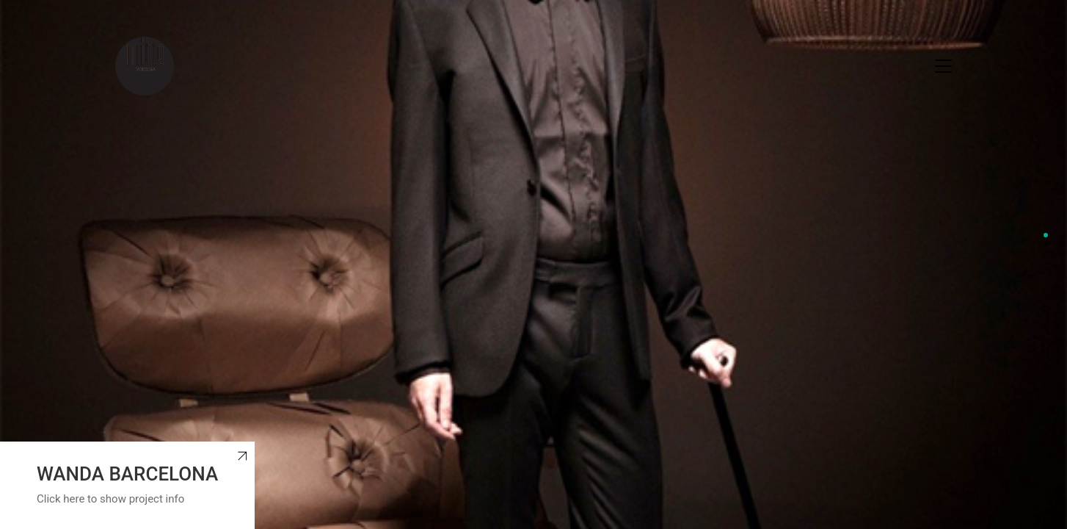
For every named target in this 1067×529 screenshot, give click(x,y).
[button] (943, 66)
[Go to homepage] (144, 66)
